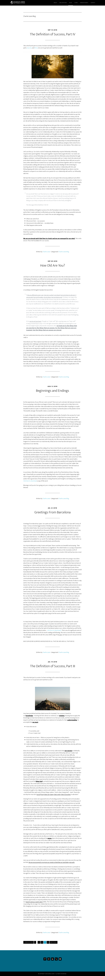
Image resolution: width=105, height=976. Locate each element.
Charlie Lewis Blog (64, 251)
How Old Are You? (52, 265)
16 (42, 942)
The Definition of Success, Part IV (52, 34)
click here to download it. (54, 630)
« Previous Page (28, 942)
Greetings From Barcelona (52, 512)
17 (45, 942)
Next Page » (53, 942)
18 (48, 942)
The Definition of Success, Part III (52, 666)
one (28, 48)
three (36, 48)
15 (39, 942)
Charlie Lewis (22, 3)
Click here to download (30, 481)
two (30, 48)
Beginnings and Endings (52, 391)
